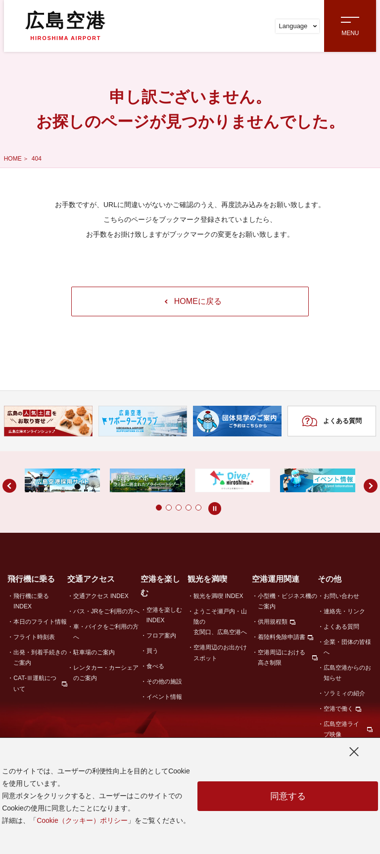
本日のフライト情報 (40, 621)
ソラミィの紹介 (344, 693)
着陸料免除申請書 (281, 637)
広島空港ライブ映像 (341, 729)
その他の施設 (164, 681)
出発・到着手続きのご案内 (40, 657)
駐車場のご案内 (94, 652)
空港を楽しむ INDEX (164, 615)
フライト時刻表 (34, 637)
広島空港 (65, 25)
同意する (288, 796)
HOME (13, 158)
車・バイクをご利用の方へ (106, 631)
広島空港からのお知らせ (347, 673)
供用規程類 (272, 621)
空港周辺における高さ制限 (281, 657)
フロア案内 (161, 635)
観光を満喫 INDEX (218, 596)
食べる (155, 666)
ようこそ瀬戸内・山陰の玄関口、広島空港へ (220, 622)
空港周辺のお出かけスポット (220, 652)
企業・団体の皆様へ (347, 647)
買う (152, 650)
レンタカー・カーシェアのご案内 (106, 673)
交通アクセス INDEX (101, 596)
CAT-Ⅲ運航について (34, 683)
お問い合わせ (341, 596)
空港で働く (338, 708)
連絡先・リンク (344, 611)
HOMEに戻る (193, 301)
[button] (139, 508)
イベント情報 (164, 696)
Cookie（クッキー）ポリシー (82, 820)
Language (298, 26)
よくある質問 (332, 421)
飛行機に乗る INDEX (31, 601)
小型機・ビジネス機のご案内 (287, 601)
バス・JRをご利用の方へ (106, 611)
